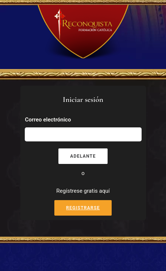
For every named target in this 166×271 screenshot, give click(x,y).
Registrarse (83, 207)
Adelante (83, 156)
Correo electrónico (48, 119)
